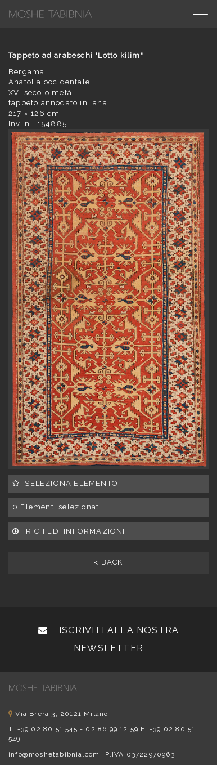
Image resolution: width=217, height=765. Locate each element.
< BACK (108, 562)
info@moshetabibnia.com (54, 754)
